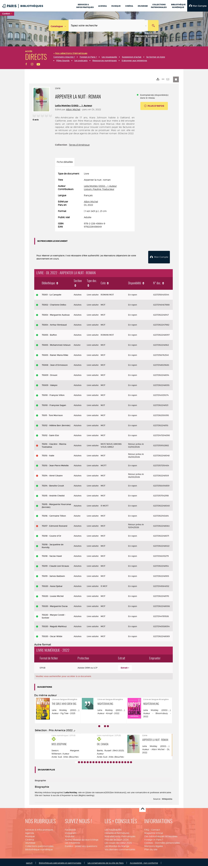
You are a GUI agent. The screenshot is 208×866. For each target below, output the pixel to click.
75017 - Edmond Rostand (54, 524)
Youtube (69, 834)
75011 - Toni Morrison (52, 413)
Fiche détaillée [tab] (65, 162)
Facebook (70, 828)
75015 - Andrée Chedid (53, 494)
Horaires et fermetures (117, 831)
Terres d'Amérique (79, 144)
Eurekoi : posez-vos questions (81, 844)
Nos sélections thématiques (120, 834)
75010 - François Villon (53, 393)
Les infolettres (72, 841)
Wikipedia (167, 797)
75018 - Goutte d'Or (51, 534)
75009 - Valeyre (49, 383)
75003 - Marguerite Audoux (56, 313)
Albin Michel (73, 109)
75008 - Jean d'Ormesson (55, 363)
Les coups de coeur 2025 (118, 841)
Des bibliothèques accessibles (160, 834)
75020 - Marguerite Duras (55, 604)
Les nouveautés (113, 828)
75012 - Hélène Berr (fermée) (56, 423)
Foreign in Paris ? (153, 838)
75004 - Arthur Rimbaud (54, 323)
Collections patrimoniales (39, 844)
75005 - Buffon (49, 333)
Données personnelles (167, 841)
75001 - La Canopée (51, 293)
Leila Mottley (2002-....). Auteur (73, 105)
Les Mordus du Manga (117, 844)
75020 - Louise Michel (53, 594)
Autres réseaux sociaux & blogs (81, 838)
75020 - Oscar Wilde (52, 634)
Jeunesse (30, 841)
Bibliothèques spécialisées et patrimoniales (60, 861)
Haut (142, 807)
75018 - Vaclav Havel (52, 554)
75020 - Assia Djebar (52, 584)
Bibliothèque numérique (39, 848)
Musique (30, 834)
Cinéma (29, 838)
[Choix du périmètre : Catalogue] (59, 25)
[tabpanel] (95, 200)
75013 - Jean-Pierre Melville (55, 464)
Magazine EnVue (153, 831)
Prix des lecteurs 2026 (117, 838)
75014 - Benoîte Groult (53, 484)
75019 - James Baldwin (53, 574)
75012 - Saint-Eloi (50, 433)
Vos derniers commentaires (120, 848)
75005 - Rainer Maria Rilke (55, 353)
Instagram (70, 831)
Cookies (148, 841)
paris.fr (29, 861)
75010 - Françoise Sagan (54, 403)
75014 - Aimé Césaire (52, 474)
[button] (197, 6)
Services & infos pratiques (39, 828)
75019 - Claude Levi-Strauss (55, 564)
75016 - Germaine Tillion (54, 514)
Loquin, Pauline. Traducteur (99, 189)
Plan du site (150, 848)
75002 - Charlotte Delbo (54, 303)
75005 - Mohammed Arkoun (56, 343)
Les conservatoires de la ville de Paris (105, 861)
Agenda (29, 831)
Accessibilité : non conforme (144, 861)
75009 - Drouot (49, 373)
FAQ (146, 828)
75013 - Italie (48, 454)
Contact (155, 828)
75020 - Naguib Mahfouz (54, 625)
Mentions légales (153, 844)
